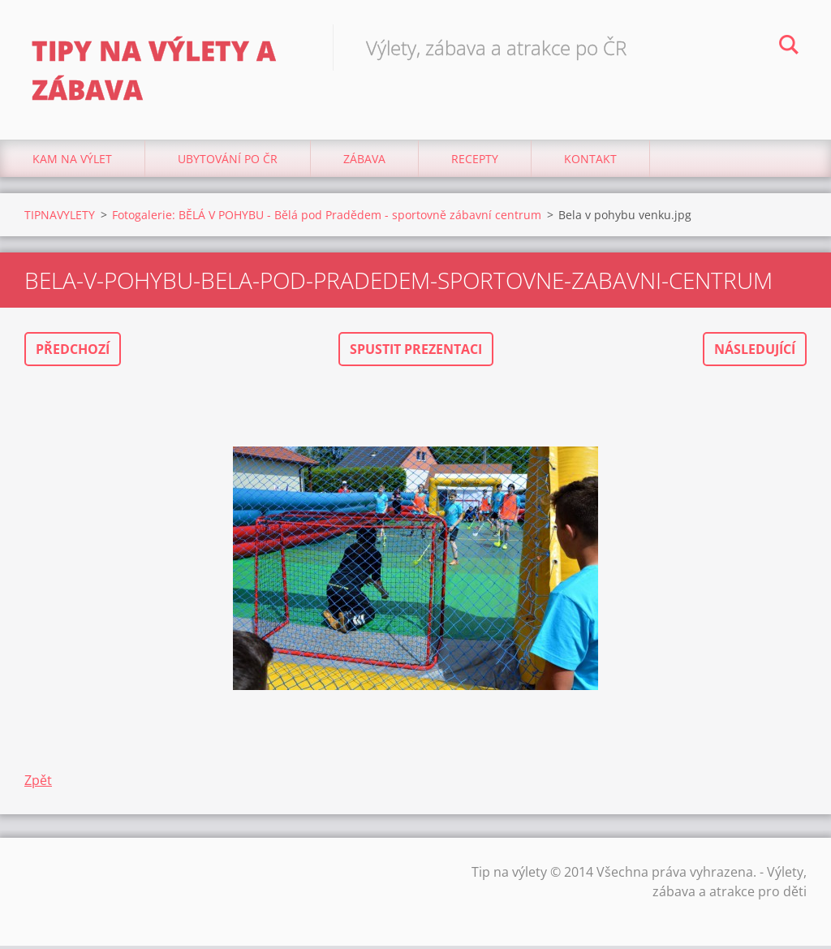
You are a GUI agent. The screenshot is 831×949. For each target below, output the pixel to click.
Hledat (789, 47)
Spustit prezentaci (416, 352)
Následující (754, 352)
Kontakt (590, 162)
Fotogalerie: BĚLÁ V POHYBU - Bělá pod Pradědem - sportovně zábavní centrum (326, 218)
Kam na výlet (72, 162)
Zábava (364, 162)
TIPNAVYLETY (59, 218)
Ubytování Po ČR (228, 162)
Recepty (474, 162)
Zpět (38, 783)
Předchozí (73, 352)
